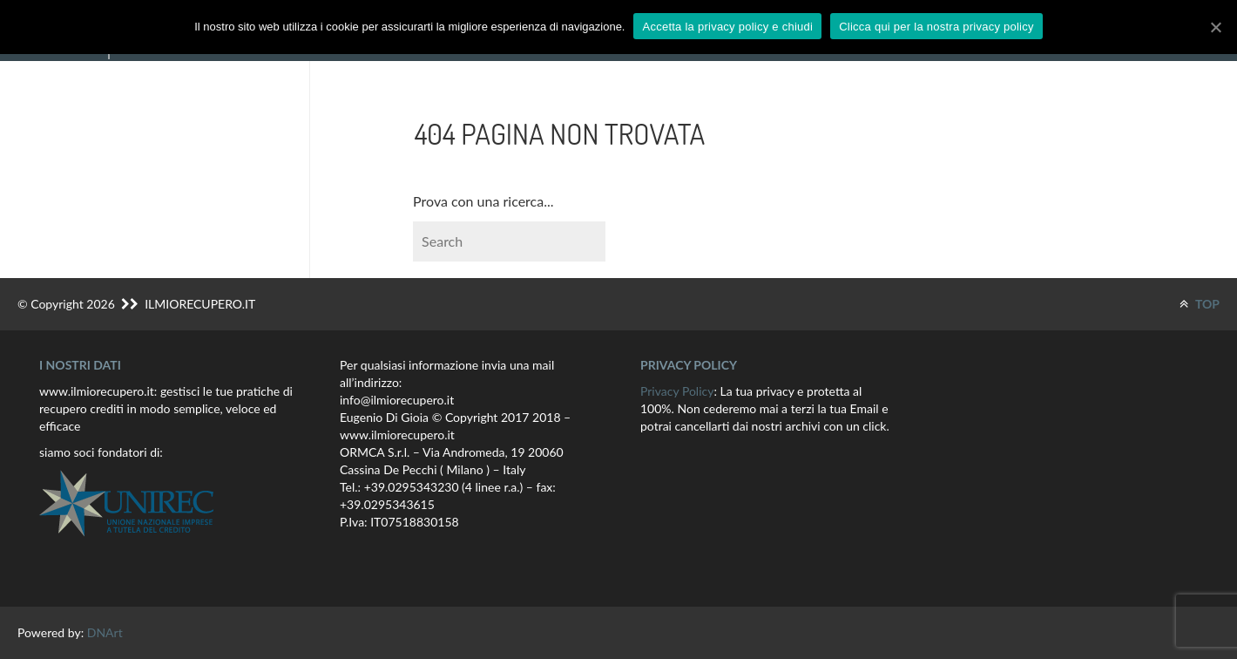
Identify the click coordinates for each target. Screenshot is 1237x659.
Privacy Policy (676, 391)
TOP (1200, 303)
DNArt (105, 632)
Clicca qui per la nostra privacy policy (936, 26)
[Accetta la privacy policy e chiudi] (1215, 27)
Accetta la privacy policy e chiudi (727, 26)
